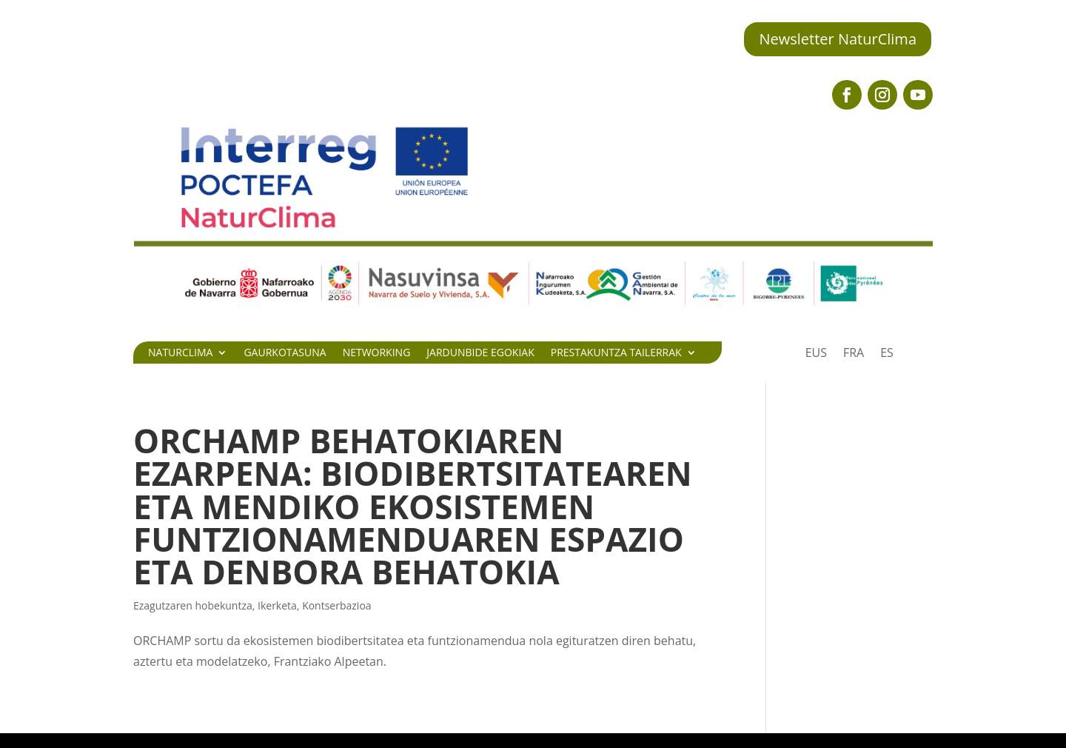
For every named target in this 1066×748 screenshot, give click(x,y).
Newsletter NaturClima (837, 39)
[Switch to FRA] (853, 355)
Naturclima (180, 353)
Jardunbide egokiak (480, 353)
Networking (377, 353)
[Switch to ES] (887, 355)
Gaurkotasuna (285, 353)
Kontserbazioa (336, 605)
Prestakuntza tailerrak (616, 353)
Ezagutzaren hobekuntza (192, 605)
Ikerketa (277, 605)
